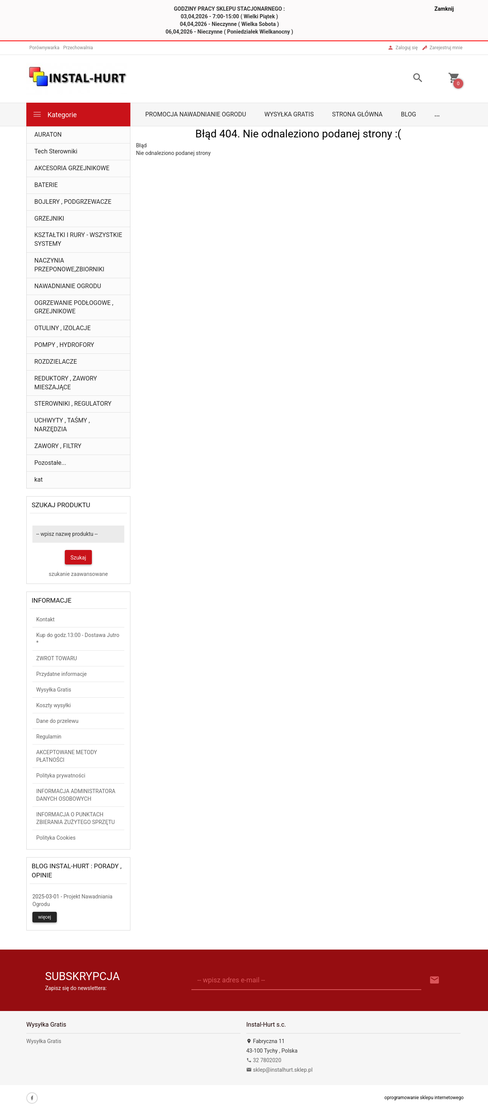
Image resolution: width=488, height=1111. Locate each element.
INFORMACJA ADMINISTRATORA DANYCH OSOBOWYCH (76, 795)
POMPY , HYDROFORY (64, 344)
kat (38, 479)
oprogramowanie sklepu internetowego (424, 1097)
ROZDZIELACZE (55, 361)
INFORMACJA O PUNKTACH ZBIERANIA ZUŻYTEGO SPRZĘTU (75, 818)
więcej (44, 917)
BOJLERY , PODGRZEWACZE (72, 201)
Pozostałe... (50, 462)
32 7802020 (263, 1060)
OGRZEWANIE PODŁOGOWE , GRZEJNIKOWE (73, 307)
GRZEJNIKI (49, 218)
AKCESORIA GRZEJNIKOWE (71, 168)
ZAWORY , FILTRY (57, 446)
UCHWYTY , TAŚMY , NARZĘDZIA (62, 425)
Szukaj (78, 558)
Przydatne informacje (61, 674)
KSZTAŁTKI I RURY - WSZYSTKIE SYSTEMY (78, 239)
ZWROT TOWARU (56, 658)
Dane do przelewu (57, 721)
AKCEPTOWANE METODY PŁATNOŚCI (66, 756)
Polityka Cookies (55, 838)
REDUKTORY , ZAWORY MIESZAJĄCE (65, 383)
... (437, 114)
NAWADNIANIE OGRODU (67, 286)
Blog (408, 114)
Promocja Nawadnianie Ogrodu (195, 114)
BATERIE (46, 185)
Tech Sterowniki (55, 151)
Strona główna (357, 114)
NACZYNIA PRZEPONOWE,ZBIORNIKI (69, 265)
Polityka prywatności (60, 775)
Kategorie (54, 114)
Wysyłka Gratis (288, 114)
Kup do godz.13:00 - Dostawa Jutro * (77, 639)
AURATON (48, 134)
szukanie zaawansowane (78, 574)
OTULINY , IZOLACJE (62, 328)
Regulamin (48, 737)
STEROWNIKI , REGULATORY (72, 403)
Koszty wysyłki (53, 705)
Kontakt (45, 619)
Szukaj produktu (61, 505)
